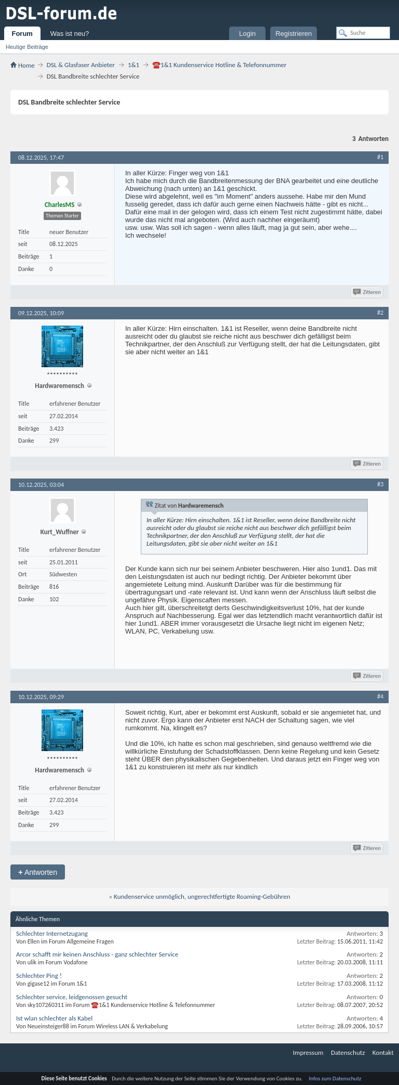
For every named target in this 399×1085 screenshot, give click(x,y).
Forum (21, 33)
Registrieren (293, 33)
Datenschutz (348, 1052)
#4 (380, 696)
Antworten (37, 872)
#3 (380, 484)
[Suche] (363, 33)
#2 (380, 312)
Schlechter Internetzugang (52, 933)
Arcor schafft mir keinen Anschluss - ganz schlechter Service (97, 954)
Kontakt (383, 1052)
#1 (380, 157)
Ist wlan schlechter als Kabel (54, 1018)
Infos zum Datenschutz (335, 1078)
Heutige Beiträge (27, 47)
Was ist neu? (69, 33)
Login (247, 33)
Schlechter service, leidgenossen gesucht (71, 997)
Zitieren (367, 292)
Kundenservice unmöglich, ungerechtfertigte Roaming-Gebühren (202, 896)
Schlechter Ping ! (39, 975)
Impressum (308, 1052)
